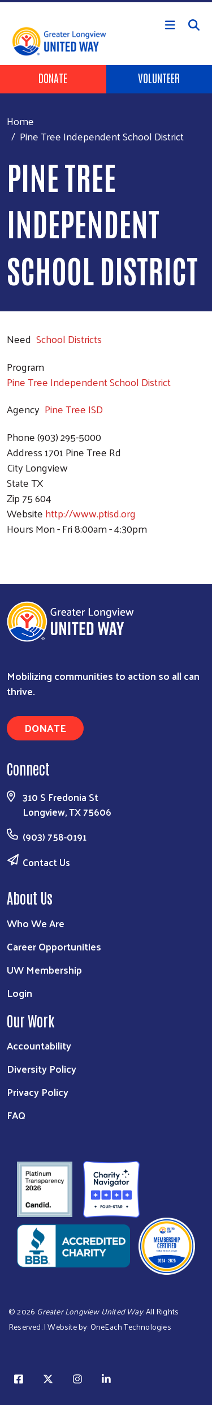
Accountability (39, 1045)
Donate (52, 77)
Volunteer (159, 77)
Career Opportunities (54, 946)
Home (20, 120)
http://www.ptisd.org (90, 513)
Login (19, 992)
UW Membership (44, 969)
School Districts (69, 338)
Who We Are (35, 923)
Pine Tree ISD (74, 409)
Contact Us (46, 862)
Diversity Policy (41, 1068)
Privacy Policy (37, 1091)
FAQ (16, 1115)
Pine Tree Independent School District (89, 381)
